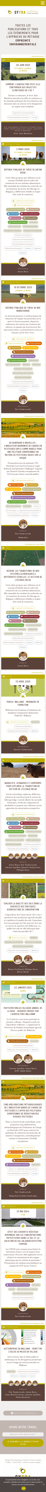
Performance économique (23, 1045)
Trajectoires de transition (25, 201)
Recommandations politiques (19, 117)
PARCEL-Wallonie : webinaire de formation (23, 703)
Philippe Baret (23, 537)
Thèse (8, 548)
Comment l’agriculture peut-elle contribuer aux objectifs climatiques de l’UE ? (23, 87)
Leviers (36, 506)
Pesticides (36, 364)
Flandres (28, 248)
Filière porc (17, 218)
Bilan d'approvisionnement (13, 642)
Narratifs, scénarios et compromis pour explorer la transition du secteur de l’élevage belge (23, 785)
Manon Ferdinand (16, 969)
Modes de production (24, 205)
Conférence (11, 60)
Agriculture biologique (23, 377)
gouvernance (33, 360)
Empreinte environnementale (23, 113)
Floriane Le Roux (29, 1460)
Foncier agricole (14, 226)
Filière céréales (32, 347)
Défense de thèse (13, 144)
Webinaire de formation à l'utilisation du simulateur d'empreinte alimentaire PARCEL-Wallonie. (23, 713)
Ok (24, 1488)
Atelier (9, 676)
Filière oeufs (34, 209)
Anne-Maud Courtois (14, 1394)
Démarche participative (14, 248)
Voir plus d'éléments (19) (24, 1413)
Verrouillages (11, 510)
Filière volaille (31, 218)
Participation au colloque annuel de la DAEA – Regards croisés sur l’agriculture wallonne (23, 1010)
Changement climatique (13, 230)
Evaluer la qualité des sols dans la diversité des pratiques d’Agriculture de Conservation (23, 906)
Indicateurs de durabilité (32, 230)
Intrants (12, 1289)
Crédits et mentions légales (31, 1462)
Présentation (11, 420)
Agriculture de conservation (23, 946)
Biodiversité (33, 629)
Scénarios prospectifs (23, 235)
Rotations (26, 364)
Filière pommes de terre (24, 352)
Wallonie (38, 248)
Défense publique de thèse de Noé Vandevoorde (23, 309)
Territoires (33, 222)
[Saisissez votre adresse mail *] (23, 1434)
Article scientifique (14, 760)
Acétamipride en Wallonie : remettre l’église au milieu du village (23, 1350)
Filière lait (14, 214)
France (32, 1376)
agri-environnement (13, 364)
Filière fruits (16, 347)
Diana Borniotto (23, 1397)
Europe (35, 117)
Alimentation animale (13, 844)
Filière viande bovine (31, 214)
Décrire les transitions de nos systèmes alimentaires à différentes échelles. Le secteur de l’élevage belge (23, 575)
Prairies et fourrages (19, 222)
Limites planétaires (33, 840)
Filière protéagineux (17, 209)
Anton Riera (23, 271)
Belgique (23, 253)
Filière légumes (35, 343)
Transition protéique (30, 226)
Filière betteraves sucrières (24, 356)
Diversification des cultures (23, 373)
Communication (12, 1327)
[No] (43, 1484)
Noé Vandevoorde (23, 409)
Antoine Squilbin (12, 867)
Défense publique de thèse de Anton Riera (23, 171)
